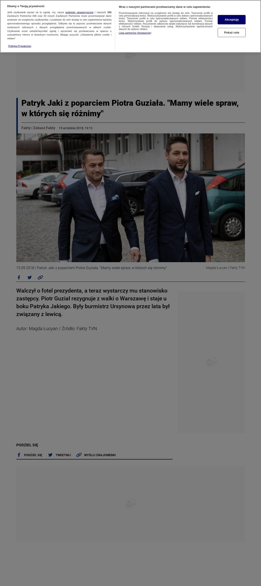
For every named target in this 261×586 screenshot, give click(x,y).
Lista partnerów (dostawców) (135, 33)
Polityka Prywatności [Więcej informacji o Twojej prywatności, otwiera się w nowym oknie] (19, 46)
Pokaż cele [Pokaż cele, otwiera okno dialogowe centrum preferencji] (231, 32)
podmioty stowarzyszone (79, 12)
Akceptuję (232, 19)
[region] (130, 26)
